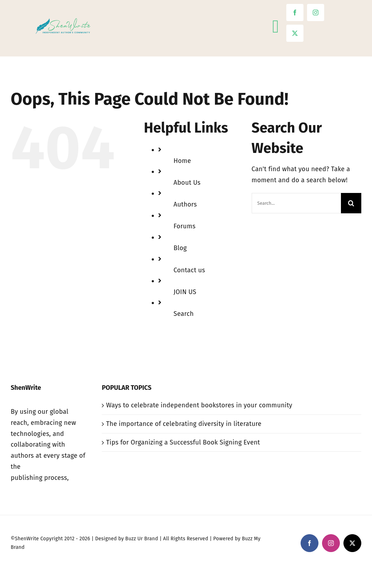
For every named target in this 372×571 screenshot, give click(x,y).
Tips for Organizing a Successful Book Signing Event (183, 442)
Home (182, 161)
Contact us (189, 270)
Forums (185, 226)
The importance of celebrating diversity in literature (183, 424)
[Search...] (296, 203)
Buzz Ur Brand (141, 539)
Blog (180, 248)
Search (183, 314)
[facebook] (294, 12)
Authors (185, 204)
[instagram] (315, 12)
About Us (187, 183)
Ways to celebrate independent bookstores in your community (199, 405)
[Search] (351, 203)
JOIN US (185, 292)
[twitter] (294, 33)
